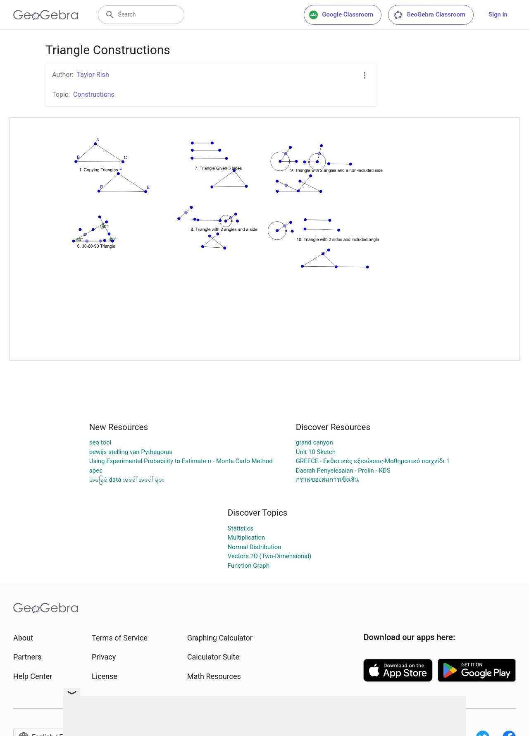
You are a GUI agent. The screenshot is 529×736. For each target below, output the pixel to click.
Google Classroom (341, 15)
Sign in (498, 14)
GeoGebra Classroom (429, 15)
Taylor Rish (93, 75)
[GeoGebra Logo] (45, 15)
